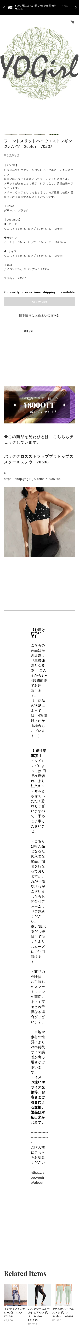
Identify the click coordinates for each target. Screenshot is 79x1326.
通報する (28, 331)
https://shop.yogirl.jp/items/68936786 (32, 479)
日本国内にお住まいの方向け (39, 315)
